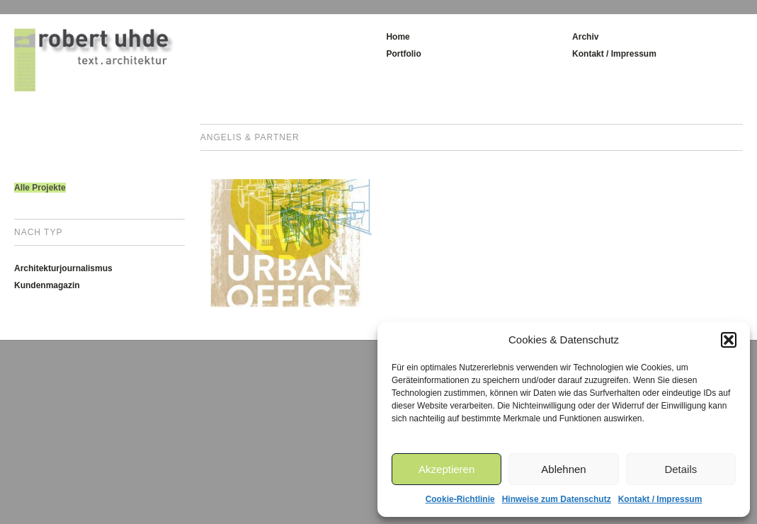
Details (680, 469)
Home (397, 37)
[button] (729, 340)
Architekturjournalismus (63, 268)
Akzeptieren (446, 469)
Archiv (585, 37)
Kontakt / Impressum (660, 499)
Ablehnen (563, 469)
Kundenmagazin (47, 285)
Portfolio (403, 54)
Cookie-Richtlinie (460, 499)
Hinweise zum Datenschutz (556, 499)
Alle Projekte (40, 188)
